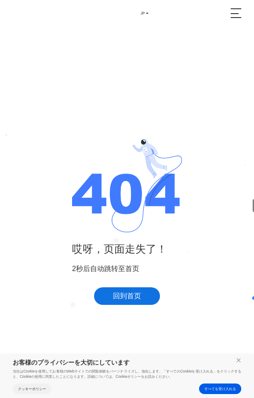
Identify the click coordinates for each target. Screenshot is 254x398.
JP (143, 13)
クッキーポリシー (32, 389)
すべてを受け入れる (220, 389)
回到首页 (127, 296)
